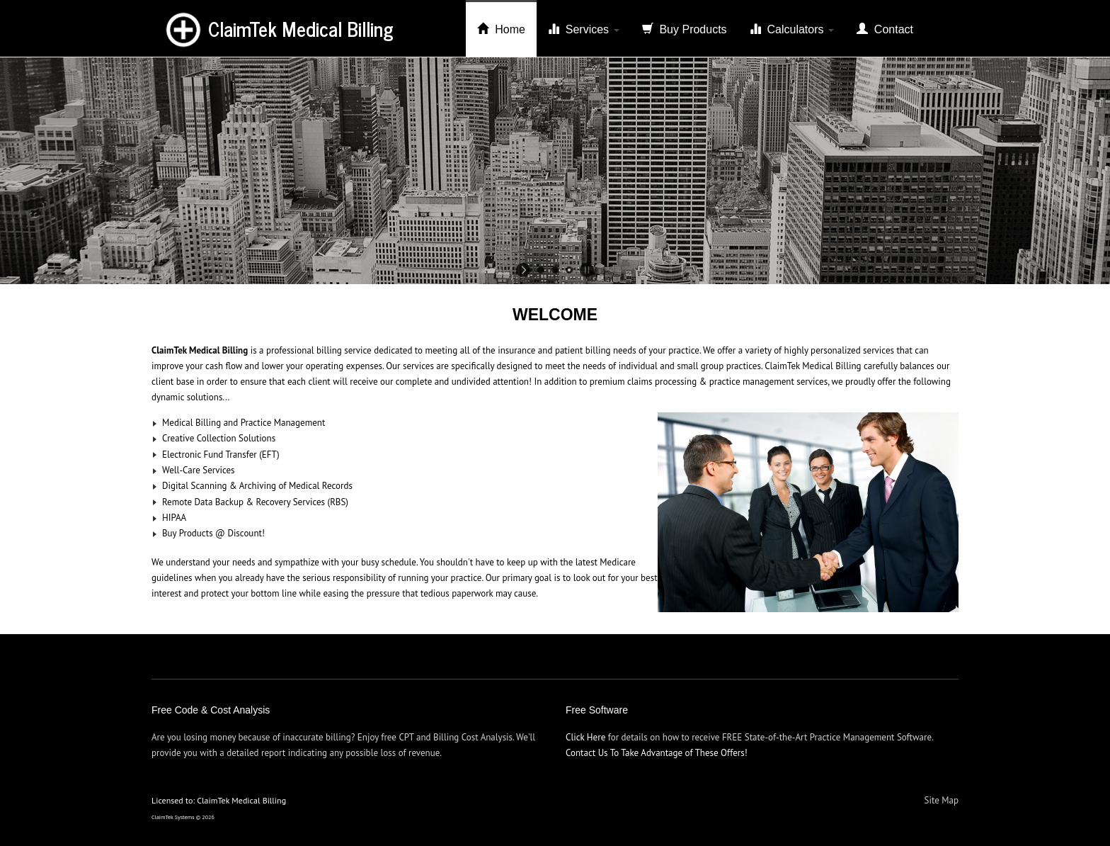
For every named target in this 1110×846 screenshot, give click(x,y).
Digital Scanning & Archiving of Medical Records (257, 486)
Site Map (942, 800)
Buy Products (684, 29)
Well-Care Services (198, 470)
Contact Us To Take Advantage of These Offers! (657, 753)
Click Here (585, 737)
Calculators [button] (792, 29)
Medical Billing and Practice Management (243, 423)
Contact (885, 29)
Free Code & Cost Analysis (210, 710)
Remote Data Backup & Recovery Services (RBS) (255, 502)
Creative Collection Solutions (218, 438)
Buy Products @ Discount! (213, 533)
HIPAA (174, 518)
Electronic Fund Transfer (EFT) (221, 455)
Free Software (597, 710)
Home (501, 29)
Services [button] (583, 29)
